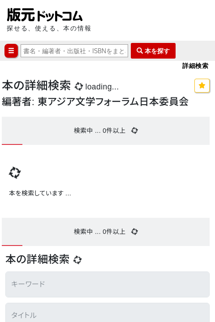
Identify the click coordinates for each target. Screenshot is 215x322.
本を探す (153, 51)
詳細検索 (195, 65)
